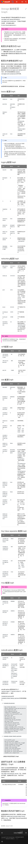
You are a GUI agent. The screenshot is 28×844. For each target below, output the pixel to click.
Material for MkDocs (10, 838)
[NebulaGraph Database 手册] (8, 1)
